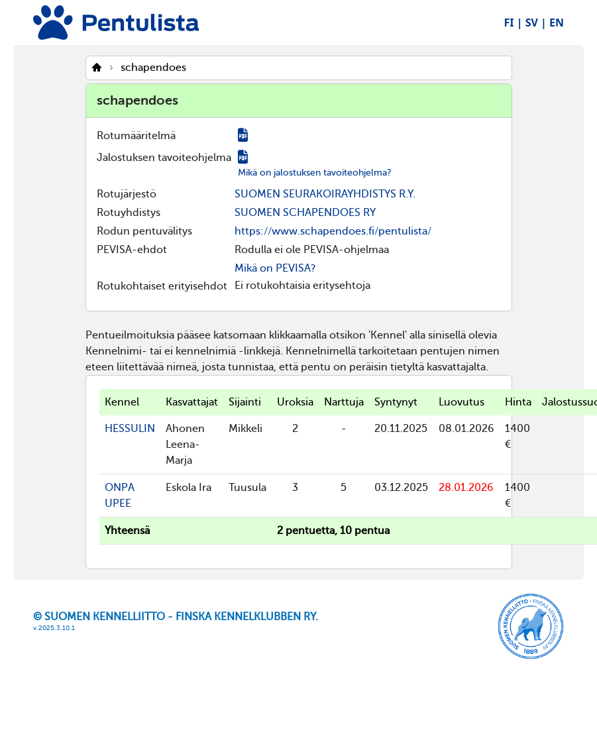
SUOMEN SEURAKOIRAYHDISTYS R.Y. (325, 194)
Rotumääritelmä (136, 136)
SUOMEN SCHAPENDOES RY (305, 213)
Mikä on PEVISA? (275, 268)
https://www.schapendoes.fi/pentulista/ (333, 231)
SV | (536, 22)
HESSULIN (130, 429)
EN (556, 22)
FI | (513, 22)
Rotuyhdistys (128, 213)
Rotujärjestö (126, 194)
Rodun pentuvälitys (144, 231)
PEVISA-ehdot (132, 250)
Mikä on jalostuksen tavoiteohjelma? (315, 173)
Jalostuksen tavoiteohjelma (164, 158)
